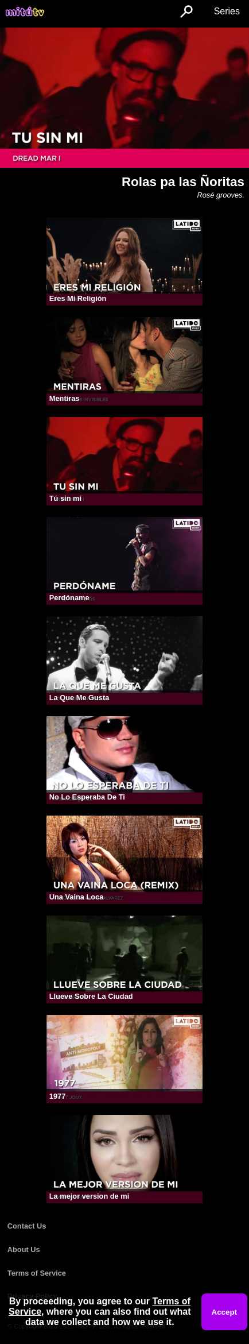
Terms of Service (36, 1273)
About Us (23, 1249)
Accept (224, 1312)
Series (227, 11)
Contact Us (26, 1226)
